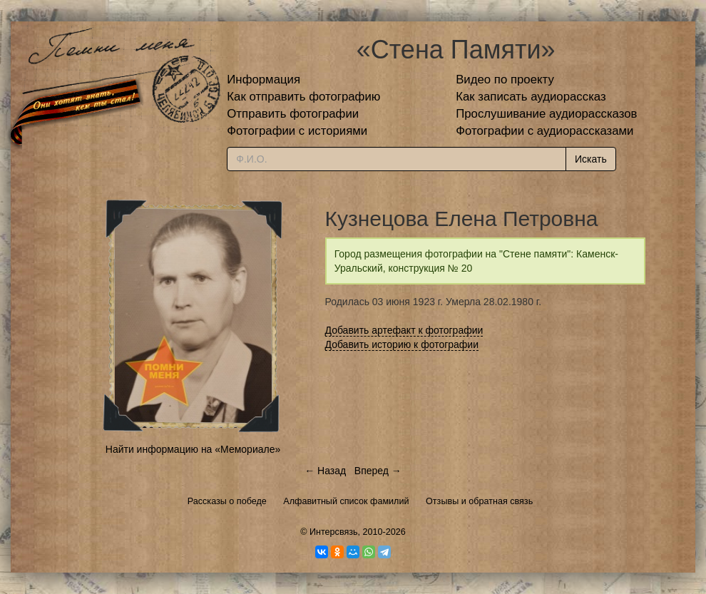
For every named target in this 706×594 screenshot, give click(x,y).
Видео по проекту (505, 79)
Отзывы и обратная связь (479, 501)
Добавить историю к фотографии (402, 344)
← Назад (325, 470)
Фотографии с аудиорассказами (544, 131)
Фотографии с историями (297, 131)
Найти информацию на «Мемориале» (193, 449)
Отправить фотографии (293, 114)
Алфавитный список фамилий (346, 501)
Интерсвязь (333, 532)
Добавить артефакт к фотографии (404, 330)
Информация (263, 79)
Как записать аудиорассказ (531, 96)
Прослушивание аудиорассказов (546, 114)
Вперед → (377, 470)
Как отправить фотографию (303, 96)
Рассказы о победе (227, 501)
